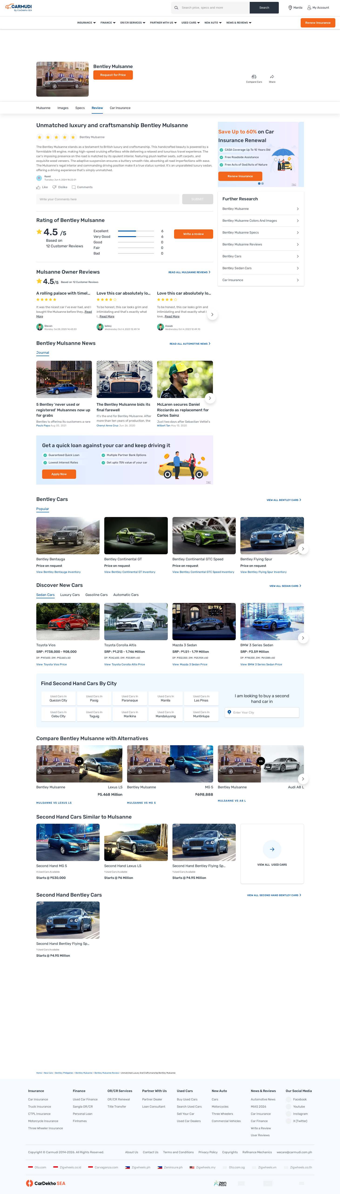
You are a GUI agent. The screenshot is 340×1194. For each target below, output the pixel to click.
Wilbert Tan (164, 425)
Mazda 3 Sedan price (193, 664)
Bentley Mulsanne (260, 209)
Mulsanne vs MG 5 (141, 802)
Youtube (295, 1106)
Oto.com (37, 1167)
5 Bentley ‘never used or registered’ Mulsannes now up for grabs (63, 410)
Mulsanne (43, 108)
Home (39, 1073)
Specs (80, 108)
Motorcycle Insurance (43, 1121)
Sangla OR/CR (83, 1106)
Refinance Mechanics (257, 1152)
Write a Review (261, 1128)
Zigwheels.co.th (298, 1167)
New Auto (211, 22)
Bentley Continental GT (123, 559)
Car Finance (259, 1121)
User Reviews (260, 1135)
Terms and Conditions (178, 1152)
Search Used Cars (189, 1106)
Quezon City (58, 698)
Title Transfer (117, 1106)
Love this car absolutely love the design (135, 293)
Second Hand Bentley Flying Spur (199, 866)
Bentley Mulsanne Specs (260, 233)
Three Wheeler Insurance (45, 1128)
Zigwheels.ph (137, 1167)
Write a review (193, 234)
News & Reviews (237, 22)
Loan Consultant (153, 1106)
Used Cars (189, 22)
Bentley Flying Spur (256, 559)
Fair (128, 247)
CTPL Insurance (39, 1114)
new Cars (48, 1073)
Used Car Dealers (189, 1121)
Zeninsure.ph (170, 1167)
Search (264, 7)
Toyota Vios (46, 645)
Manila (166, 698)
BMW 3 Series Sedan (256, 645)
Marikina (130, 714)
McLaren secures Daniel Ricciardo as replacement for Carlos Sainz (183, 410)
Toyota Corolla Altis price (128, 664)
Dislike (59, 187)
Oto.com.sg (233, 1167)
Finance (106, 22)
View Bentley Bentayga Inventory (58, 572)
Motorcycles (220, 1106)
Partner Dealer (152, 1099)
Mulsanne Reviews (196, 272)
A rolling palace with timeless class (70, 293)
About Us (131, 1152)
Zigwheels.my (202, 1167)
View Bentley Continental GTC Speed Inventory (203, 572)
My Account (318, 7)
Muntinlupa (201, 714)
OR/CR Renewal (119, 1099)
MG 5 (209, 787)
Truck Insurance (39, 1106)
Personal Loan (82, 1114)
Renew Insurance (318, 22)
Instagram (297, 1114)
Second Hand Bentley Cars (280, 895)
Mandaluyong (166, 714)
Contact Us (150, 1152)
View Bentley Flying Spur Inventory (263, 572)
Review (97, 108)
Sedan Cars (292, 586)
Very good (128, 236)
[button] (212, 314)
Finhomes (80, 1121)
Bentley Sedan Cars (260, 268)
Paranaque (130, 698)
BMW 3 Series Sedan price (264, 664)
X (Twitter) (296, 1121)
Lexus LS (115, 787)
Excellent (128, 231)
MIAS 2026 (258, 1106)
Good (128, 242)
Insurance (84, 22)
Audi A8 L (296, 787)
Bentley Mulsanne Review (106, 1073)
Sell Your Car (185, 1114)
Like (42, 187)
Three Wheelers (222, 1114)
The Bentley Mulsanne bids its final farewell (123, 407)
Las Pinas (201, 698)
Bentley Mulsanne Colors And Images (260, 221)
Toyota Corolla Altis (120, 645)
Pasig (94, 698)
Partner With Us (161, 22)
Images (62, 108)
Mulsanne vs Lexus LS (54, 802)
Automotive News (197, 343)
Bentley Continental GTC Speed (197, 559)
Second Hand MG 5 (51, 866)
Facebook (296, 1099)
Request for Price (113, 75)
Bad (128, 253)
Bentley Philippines (64, 1073)
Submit (198, 199)
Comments (82, 187)
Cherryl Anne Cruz (108, 425)
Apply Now (59, 474)
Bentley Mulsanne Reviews (260, 244)
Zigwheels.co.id (67, 1167)
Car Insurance (120, 108)
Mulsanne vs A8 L (232, 800)
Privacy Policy (208, 1152)
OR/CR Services (131, 22)
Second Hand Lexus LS (122, 866)
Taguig (94, 714)
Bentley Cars (260, 256)
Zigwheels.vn (264, 1167)
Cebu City (58, 714)
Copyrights (230, 1152)
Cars (215, 1099)
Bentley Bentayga (50, 559)
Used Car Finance (85, 1099)
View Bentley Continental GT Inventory (129, 572)
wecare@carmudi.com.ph (294, 1152)
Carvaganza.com (103, 1167)
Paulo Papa (43, 425)
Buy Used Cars (187, 1099)
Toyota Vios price (55, 664)
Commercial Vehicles (226, 1121)
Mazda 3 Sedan (184, 645)
